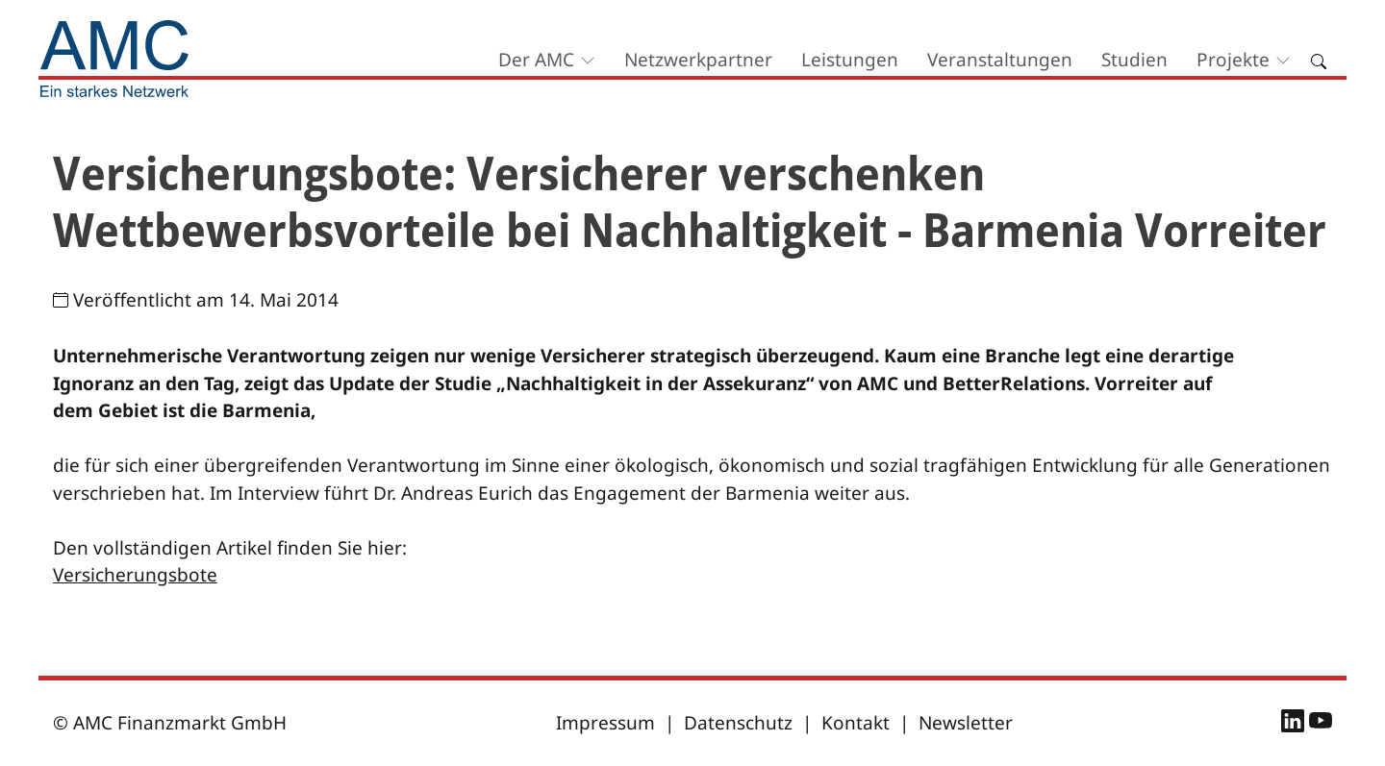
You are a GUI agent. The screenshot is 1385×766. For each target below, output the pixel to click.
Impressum (605, 722)
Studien (1134, 59)
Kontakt (855, 722)
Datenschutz (738, 722)
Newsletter (966, 722)
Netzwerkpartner (698, 59)
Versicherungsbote (135, 574)
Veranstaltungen (999, 59)
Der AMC (536, 59)
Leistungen (849, 59)
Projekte (1233, 59)
